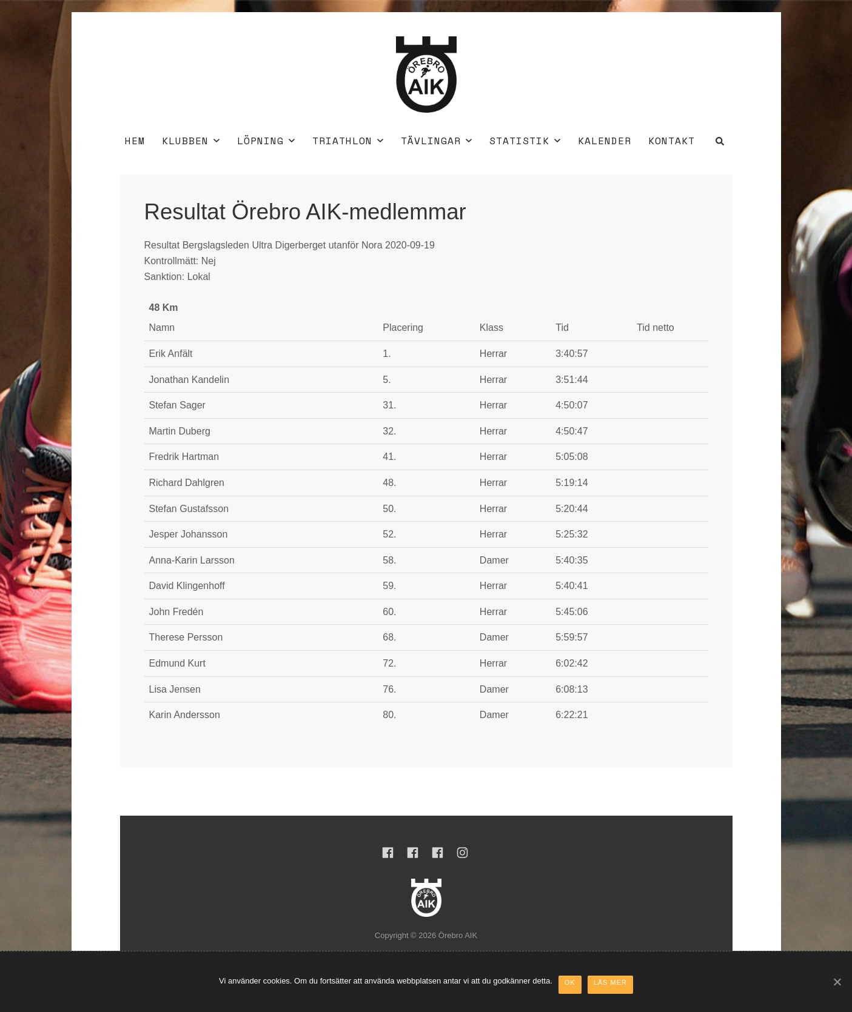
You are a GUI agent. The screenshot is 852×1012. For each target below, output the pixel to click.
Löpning (266, 140)
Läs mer (610, 982)
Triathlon (347, 140)
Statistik (524, 140)
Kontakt (671, 140)
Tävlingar (436, 140)
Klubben (191, 140)
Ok (570, 982)
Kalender (604, 140)
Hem (135, 140)
